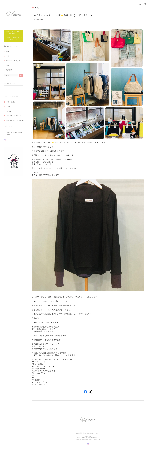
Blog (8, 106)
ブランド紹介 (11, 102)
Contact (9, 111)
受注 (7, 56)
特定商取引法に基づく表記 (15, 120)
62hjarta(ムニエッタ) (13, 61)
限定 (7, 65)
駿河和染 (9, 70)
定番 (7, 51)
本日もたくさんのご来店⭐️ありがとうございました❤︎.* (64, 15)
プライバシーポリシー (14, 116)
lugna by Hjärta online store (14, 133)
